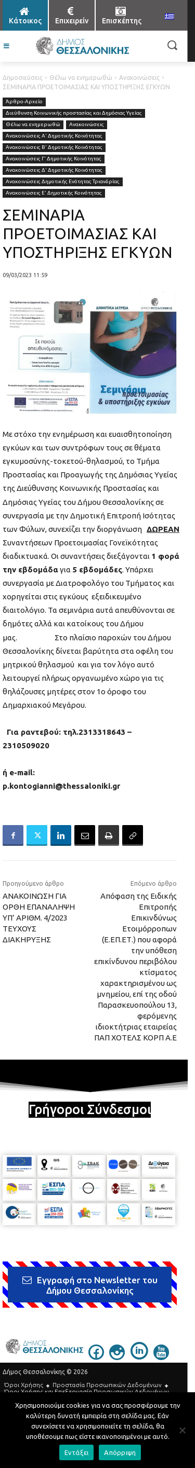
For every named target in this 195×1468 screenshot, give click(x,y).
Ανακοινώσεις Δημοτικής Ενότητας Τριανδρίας (63, 181)
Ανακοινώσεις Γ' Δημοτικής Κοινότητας (54, 159)
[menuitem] (169, 17)
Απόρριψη (120, 1452)
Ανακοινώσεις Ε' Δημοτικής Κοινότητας (54, 193)
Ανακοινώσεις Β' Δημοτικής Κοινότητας (54, 147)
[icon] (96, 1357)
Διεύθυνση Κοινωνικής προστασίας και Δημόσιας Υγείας (74, 113)
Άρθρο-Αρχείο (24, 102)
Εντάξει (76, 1452)
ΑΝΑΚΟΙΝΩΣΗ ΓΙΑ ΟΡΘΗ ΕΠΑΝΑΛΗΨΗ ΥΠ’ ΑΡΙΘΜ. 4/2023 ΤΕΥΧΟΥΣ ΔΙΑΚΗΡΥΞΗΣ (39, 917)
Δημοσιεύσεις (23, 77)
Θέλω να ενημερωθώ (80, 77)
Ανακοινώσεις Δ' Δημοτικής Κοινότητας (54, 170)
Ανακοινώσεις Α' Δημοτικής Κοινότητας (54, 136)
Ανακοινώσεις (139, 77)
